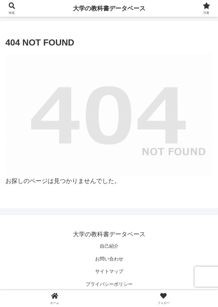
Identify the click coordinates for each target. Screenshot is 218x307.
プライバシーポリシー (109, 284)
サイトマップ (109, 271)
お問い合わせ (109, 259)
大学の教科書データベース (109, 8)
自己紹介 (109, 246)
